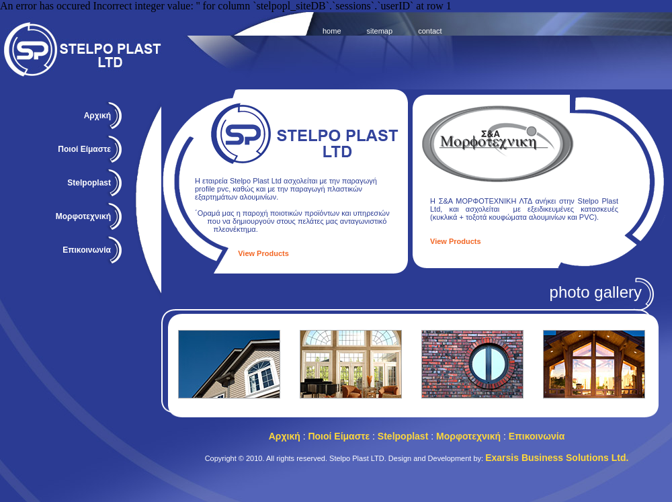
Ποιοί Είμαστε (84, 149)
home (332, 31)
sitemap (380, 31)
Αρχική (97, 115)
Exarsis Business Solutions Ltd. (556, 457)
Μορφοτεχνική (468, 436)
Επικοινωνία (86, 250)
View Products (263, 253)
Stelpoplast (403, 436)
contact (430, 31)
